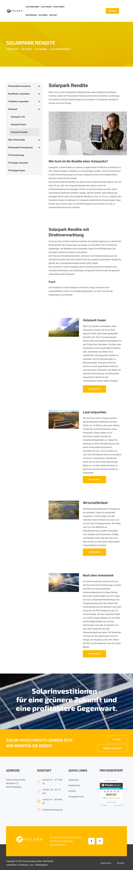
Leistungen (46, 7)
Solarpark (12, 109)
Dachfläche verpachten (19, 94)
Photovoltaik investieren (19, 86)
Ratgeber (43, 15)
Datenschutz (74, 785)
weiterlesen (94, 389)
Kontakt (53, 15)
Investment (59, 7)
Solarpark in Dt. (18, 117)
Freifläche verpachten (18, 101)
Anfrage (112, 11)
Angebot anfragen (112, 748)
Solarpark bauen (18, 124)
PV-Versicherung (16, 155)
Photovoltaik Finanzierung (20, 147)
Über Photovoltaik (16, 140)
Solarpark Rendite (19, 132)
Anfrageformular (76, 796)
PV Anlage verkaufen (18, 163)
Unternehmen (32, 7)
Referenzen (31, 15)
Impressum (73, 780)
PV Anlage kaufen (16, 170)
